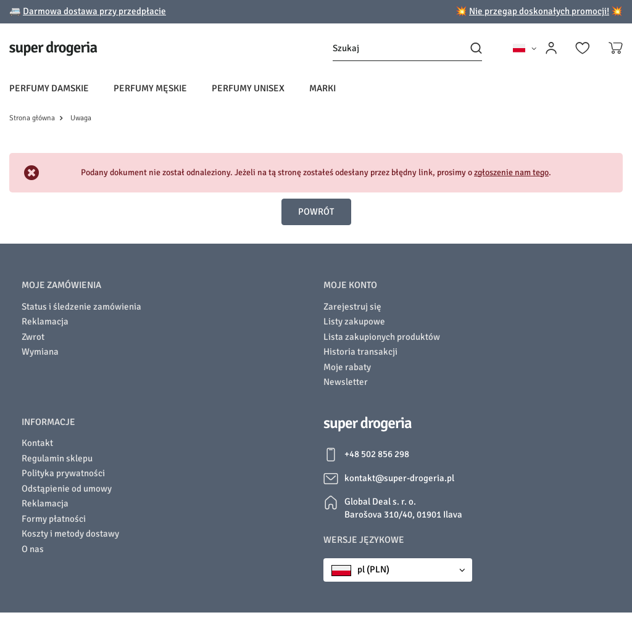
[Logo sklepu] (53, 48)
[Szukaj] (407, 48)
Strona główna (32, 118)
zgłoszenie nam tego (511, 172)
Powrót (316, 211)
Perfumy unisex (248, 88)
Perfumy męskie (150, 88)
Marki (322, 88)
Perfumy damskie (49, 88)
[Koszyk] (616, 48)
